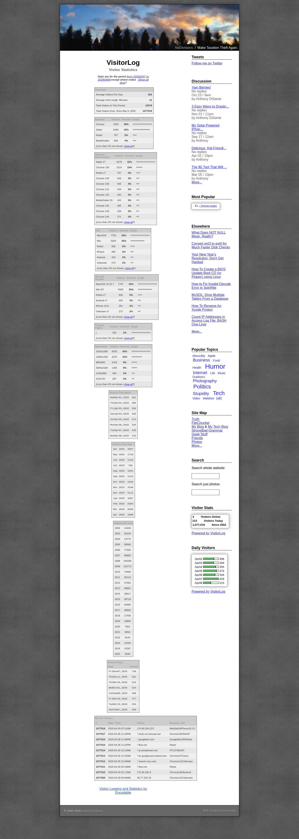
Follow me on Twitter (207, 63)
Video (196, 398)
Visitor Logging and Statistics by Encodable (123, 809)
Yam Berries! (201, 87)
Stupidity (201, 393)
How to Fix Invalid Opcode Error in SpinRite (211, 285)
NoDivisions (184, 47)
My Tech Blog (218, 426)
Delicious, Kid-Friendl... (209, 148)
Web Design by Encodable (218, 828)
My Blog (198, 426)
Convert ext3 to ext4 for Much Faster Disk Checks (211, 245)
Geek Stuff (199, 434)
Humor (215, 366)
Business (201, 360)
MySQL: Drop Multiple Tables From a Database (210, 296)
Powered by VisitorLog (208, 533)
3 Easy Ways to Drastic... (210, 106)
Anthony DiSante (92, 829)
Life (212, 373)
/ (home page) (208, 205)
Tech (219, 393)
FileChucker (201, 423)
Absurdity (198, 355)
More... (197, 182)
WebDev (208, 398)
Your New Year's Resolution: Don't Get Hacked (208, 258)
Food (216, 360)
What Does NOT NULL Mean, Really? (209, 234)
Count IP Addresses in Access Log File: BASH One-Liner (209, 320)
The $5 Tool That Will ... (209, 167)
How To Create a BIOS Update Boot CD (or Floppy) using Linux (209, 273)
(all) (219, 398)
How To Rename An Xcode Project (206, 307)
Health (196, 367)
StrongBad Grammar (207, 430)
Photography (205, 381)
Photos (197, 442)
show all (128, 146)
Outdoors (198, 377)
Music (222, 373)
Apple (211, 355)
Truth (195, 419)
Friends (197, 438)
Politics (202, 386)
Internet (200, 372)
